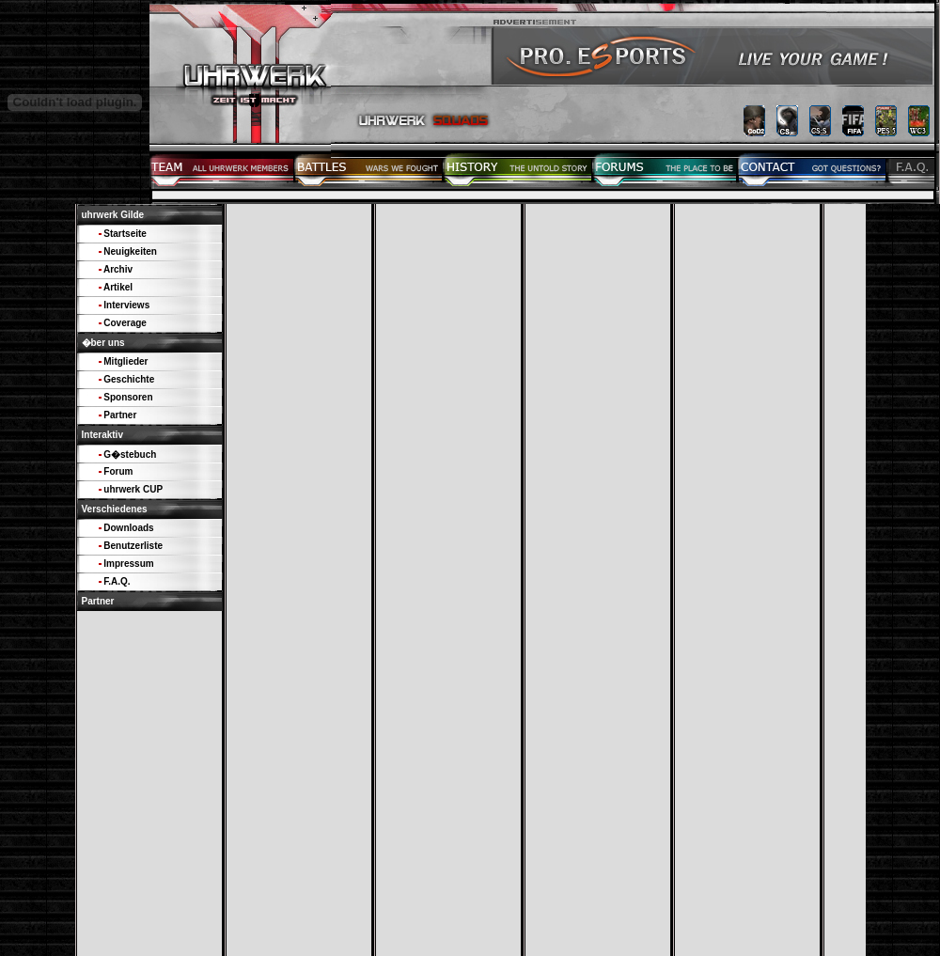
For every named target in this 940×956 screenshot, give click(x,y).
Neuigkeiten (130, 251)
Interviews (126, 305)
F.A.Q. (116, 581)
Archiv (118, 269)
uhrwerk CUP (133, 489)
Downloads (128, 528)
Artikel (118, 287)
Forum (118, 471)
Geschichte (128, 379)
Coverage (125, 323)
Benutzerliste (133, 546)
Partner (119, 415)
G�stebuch (129, 454)
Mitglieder (125, 361)
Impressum (128, 563)
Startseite (125, 233)
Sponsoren (127, 397)
